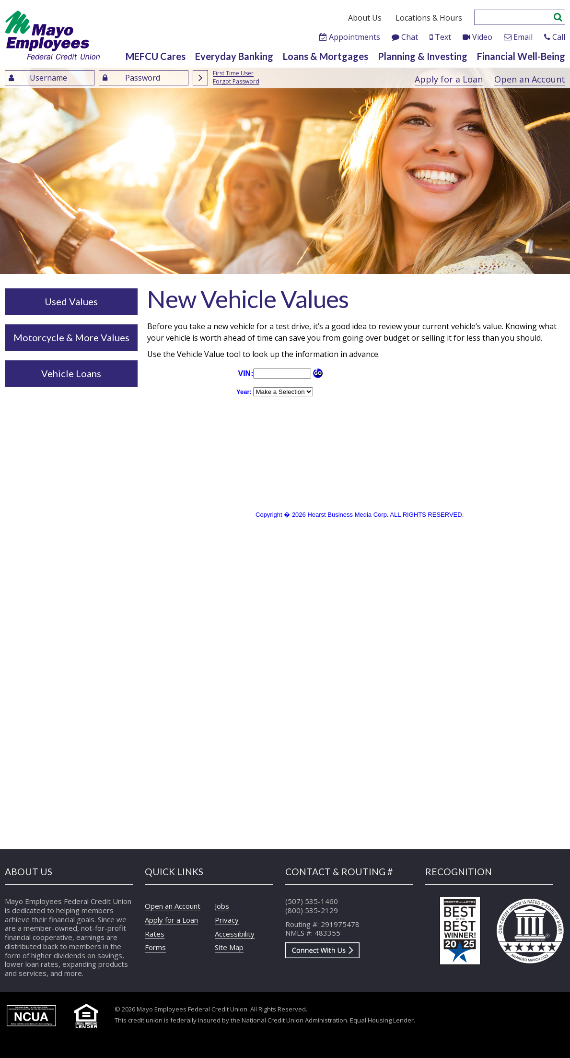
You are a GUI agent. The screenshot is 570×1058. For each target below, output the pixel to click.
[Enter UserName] (49, 77)
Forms (155, 947)
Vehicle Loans (71, 373)
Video (482, 37)
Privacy (227, 920)
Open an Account (529, 79)
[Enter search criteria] (514, 17)
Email (523, 37)
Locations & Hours (429, 18)
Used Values (71, 301)
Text (443, 37)
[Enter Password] (143, 77)
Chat (409, 37)
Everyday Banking (234, 56)
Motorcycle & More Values (71, 337)
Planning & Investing (422, 56)
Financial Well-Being (521, 56)
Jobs (222, 906)
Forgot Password (236, 82)
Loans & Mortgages (325, 56)
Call (558, 37)
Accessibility (235, 934)
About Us (365, 18)
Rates (154, 934)
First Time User (233, 74)
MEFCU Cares (156, 56)
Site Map (229, 947)
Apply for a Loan (449, 79)
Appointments (354, 37)
